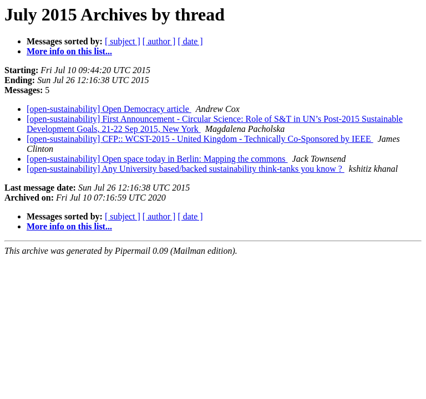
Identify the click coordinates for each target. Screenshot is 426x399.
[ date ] (190, 41)
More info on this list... (69, 51)
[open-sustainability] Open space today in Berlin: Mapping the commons (157, 158)
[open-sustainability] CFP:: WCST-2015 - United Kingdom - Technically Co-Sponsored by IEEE (200, 139)
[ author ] (159, 41)
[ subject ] (122, 41)
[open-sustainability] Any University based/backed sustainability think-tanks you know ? (185, 168)
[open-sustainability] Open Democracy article (109, 109)
